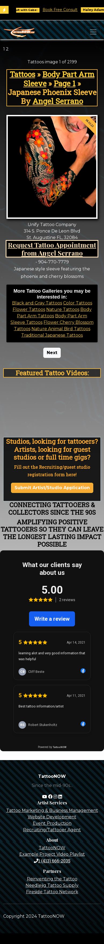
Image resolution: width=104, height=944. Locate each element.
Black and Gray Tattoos (37, 303)
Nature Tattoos (62, 309)
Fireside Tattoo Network (52, 891)
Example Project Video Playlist (52, 854)
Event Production (52, 823)
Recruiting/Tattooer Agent (52, 829)
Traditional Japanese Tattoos (52, 335)
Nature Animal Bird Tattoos (60, 328)
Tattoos (22, 74)
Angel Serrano (58, 101)
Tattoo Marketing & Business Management (52, 810)
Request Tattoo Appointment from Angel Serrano (52, 248)
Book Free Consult (62, 9)
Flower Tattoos (29, 309)
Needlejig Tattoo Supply (52, 885)
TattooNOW (52, 847)
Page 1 (65, 83)
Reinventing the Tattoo (52, 878)
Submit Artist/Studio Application (52, 487)
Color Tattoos (77, 303)
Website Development (52, 816)
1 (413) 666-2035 (52, 860)
